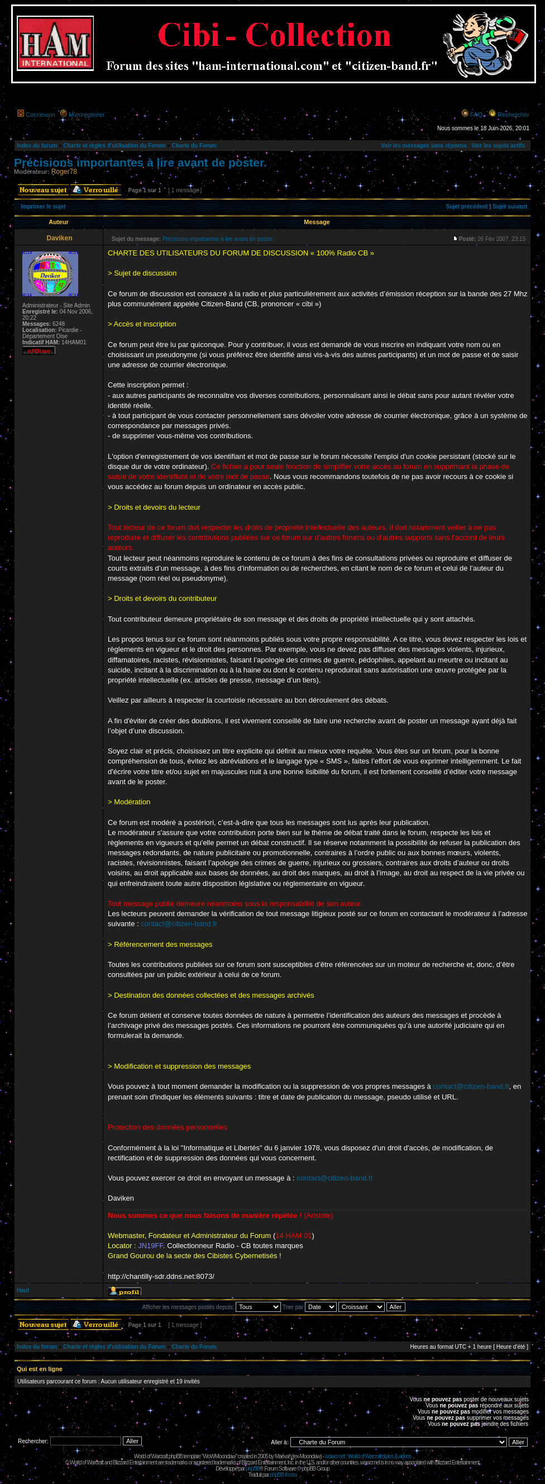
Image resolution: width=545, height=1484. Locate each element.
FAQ (476, 114)
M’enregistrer (86, 114)
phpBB (253, 1469)
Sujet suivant (510, 206)
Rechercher (513, 114)
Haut (23, 1290)
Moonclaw (309, 1456)
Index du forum (37, 146)
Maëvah (283, 1456)
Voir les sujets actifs (498, 146)
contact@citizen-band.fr (179, 923)
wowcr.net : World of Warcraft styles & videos (368, 1456)
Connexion (40, 114)
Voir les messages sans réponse (424, 146)
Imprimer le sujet (43, 206)
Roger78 (64, 172)
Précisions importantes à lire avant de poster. (140, 162)
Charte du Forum (194, 146)
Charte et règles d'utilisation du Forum (114, 146)
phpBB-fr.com (283, 1475)
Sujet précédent (467, 206)
